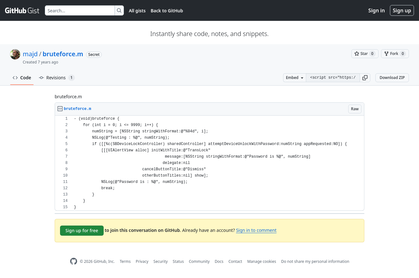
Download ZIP (392, 77)
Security (161, 261)
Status (178, 261)
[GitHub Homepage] (73, 261)
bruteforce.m (63, 54)
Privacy (142, 261)
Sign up (402, 10)
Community (199, 261)
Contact (235, 261)
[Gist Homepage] (22, 10)
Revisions (57, 78)
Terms (125, 261)
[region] (209, 163)
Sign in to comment (256, 230)
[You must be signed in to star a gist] (365, 53)
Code (22, 78)
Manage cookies (261, 261)
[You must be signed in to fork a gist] (395, 53)
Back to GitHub (167, 11)
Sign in (376, 10)
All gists (137, 11)
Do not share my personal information (315, 261)
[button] (365, 77)
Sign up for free (81, 230)
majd (30, 54)
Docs (219, 261)
